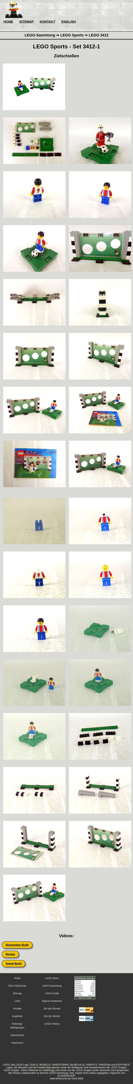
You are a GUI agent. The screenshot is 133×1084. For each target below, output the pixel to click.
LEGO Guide (52, 993)
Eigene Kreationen (52, 1001)
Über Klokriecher (17, 985)
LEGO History (52, 1023)
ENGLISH (68, 21)
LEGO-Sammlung (51, 985)
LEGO (114, 1067)
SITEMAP (26, 21)
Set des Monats (51, 1008)
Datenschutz (17, 1035)
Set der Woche (52, 1016)
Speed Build (13, 963)
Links (17, 1001)
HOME (8, 21)
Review (10, 954)
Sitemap (17, 993)
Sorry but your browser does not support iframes (86, 990)
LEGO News (52, 978)
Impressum (17, 1042)
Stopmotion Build (17, 944)
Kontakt (17, 1008)
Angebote (17, 1016)
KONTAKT (47, 21)
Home (17, 978)
